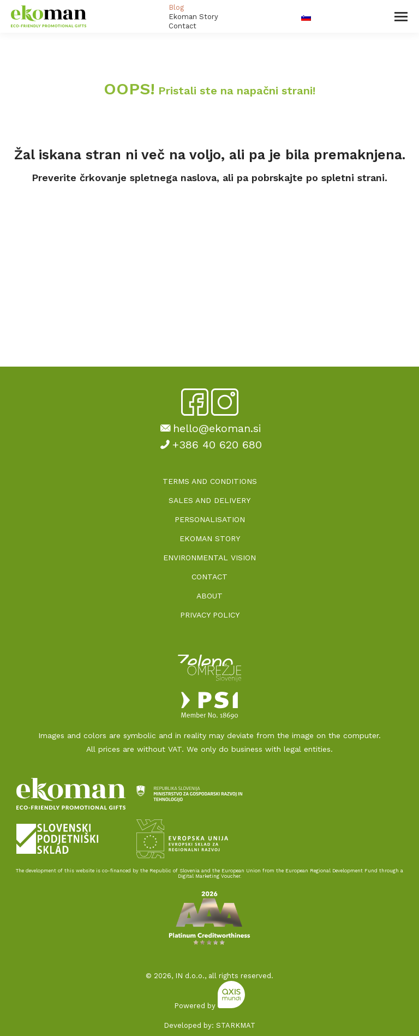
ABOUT (209, 595)
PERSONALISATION (210, 519)
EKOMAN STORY (209, 538)
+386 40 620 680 (209, 444)
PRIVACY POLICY (210, 614)
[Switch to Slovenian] (306, 17)
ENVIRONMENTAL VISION (209, 557)
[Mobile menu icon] (401, 16)
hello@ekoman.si (209, 428)
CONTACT (209, 576)
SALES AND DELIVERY (209, 500)
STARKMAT (235, 1025)
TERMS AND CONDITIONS (210, 481)
